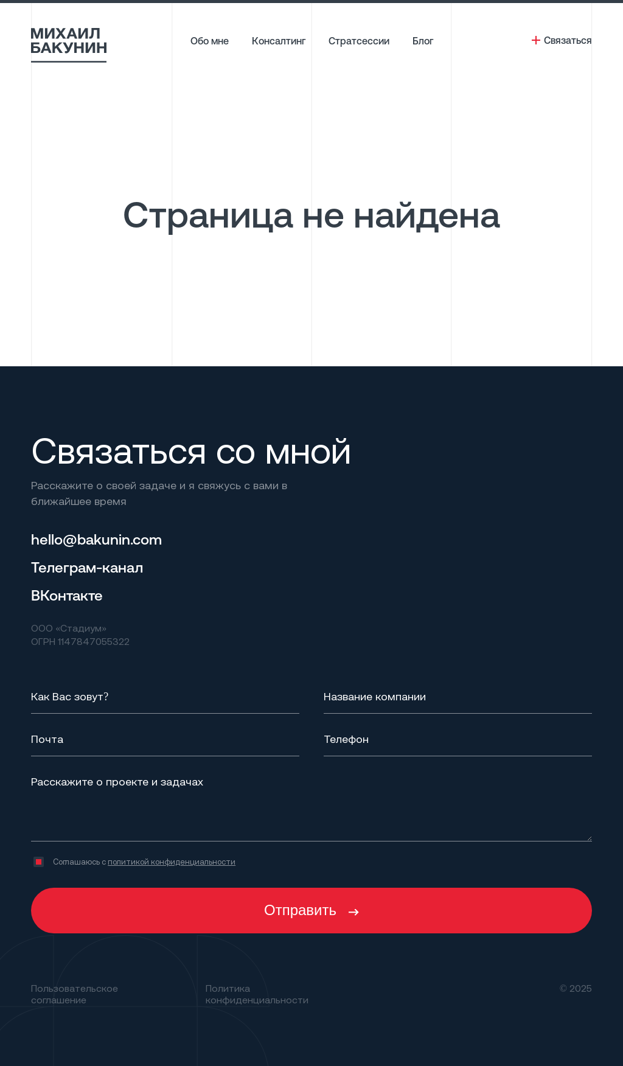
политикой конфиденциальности (171, 861)
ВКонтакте (67, 595)
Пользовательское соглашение (74, 993)
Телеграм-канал (87, 567)
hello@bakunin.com (96, 539)
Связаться (568, 40)
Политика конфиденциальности (257, 993)
